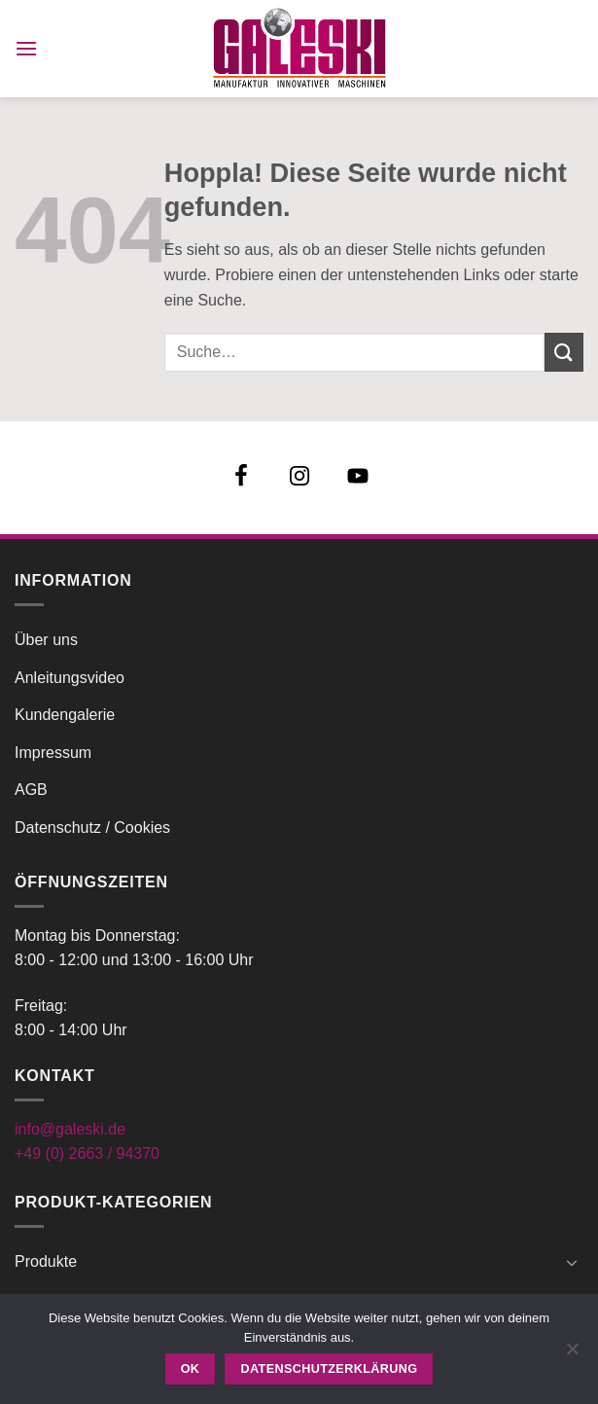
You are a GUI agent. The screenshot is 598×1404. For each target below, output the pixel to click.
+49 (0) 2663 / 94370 (87, 1153)
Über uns (46, 639)
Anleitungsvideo (69, 677)
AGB (31, 789)
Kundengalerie (65, 714)
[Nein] (571, 1354)
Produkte (46, 1261)
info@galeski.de (70, 1129)
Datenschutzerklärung (329, 1369)
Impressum (53, 752)
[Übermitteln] (564, 352)
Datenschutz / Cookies (92, 827)
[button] (26, 48)
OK (190, 1369)
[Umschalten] (571, 1262)
